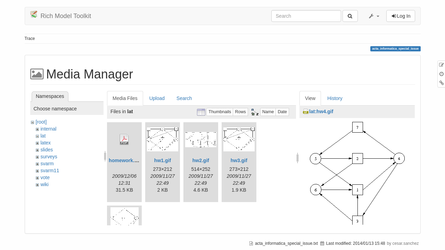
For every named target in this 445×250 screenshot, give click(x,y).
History (335, 98)
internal (48, 129)
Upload (157, 98)
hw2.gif (200, 160)
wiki (44, 184)
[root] (41, 122)
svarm (46, 163)
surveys (48, 156)
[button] (374, 16)
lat (43, 136)
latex (45, 142)
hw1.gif (162, 160)
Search (184, 98)
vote (44, 177)
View (310, 98)
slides (46, 149)
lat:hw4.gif (321, 111)
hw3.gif (239, 160)
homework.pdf (125, 160)
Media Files (125, 98)
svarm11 (49, 170)
